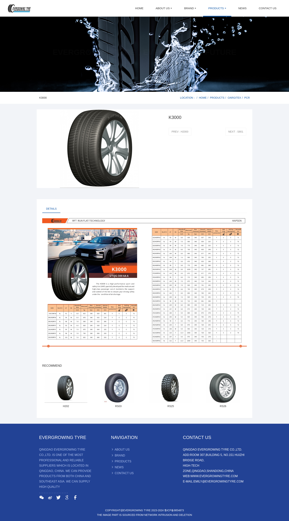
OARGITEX (234, 97)
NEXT (235, 131)
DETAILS (51, 208)
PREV (180, 131)
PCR (247, 97)
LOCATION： (188, 97)
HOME (139, 8)
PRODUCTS (217, 97)
